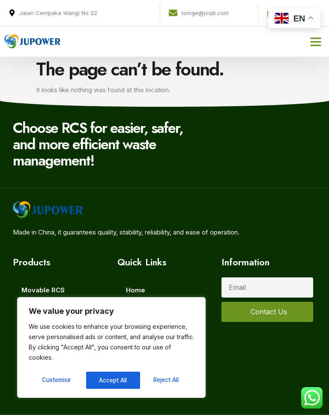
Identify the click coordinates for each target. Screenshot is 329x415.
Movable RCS (43, 290)
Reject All (112, 380)
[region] (111, 348)
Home (135, 290)
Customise (56, 380)
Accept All (167, 380)
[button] (316, 42)
